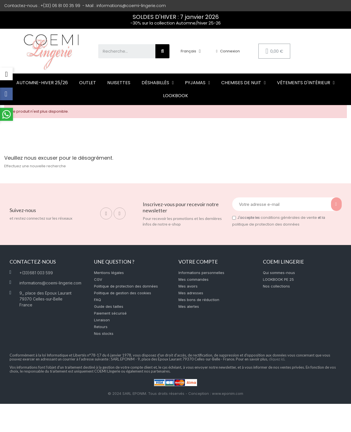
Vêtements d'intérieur (306, 83)
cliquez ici (276, 359)
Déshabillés (158, 83)
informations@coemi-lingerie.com (131, 5)
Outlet (87, 82)
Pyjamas (197, 83)
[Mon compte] (227, 51)
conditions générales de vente (289, 217)
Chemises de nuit (243, 83)
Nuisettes (118, 82)
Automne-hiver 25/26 (42, 82)
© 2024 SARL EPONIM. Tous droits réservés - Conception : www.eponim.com (175, 393)
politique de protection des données (265, 224)
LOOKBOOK (175, 95)
